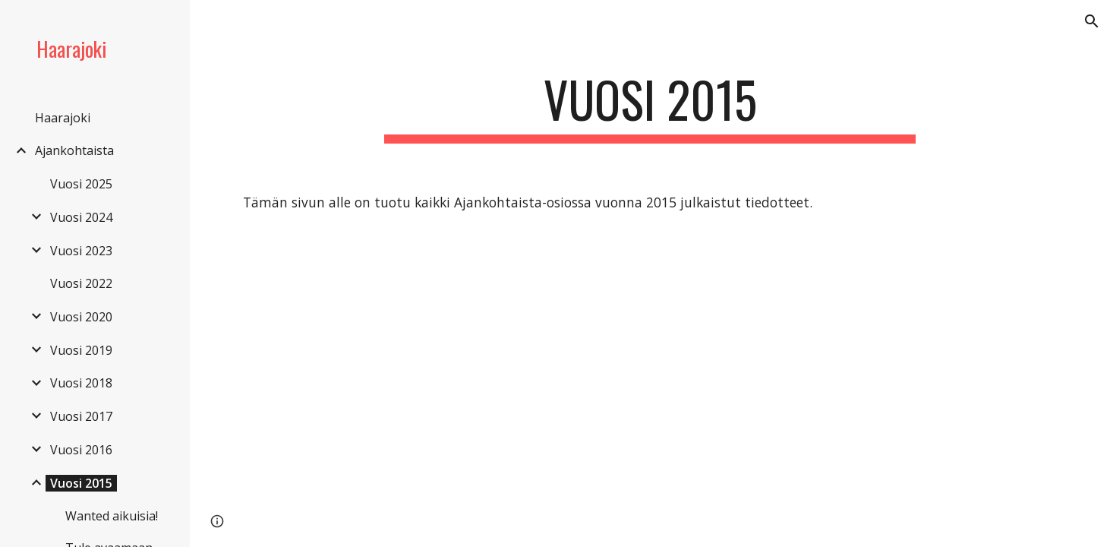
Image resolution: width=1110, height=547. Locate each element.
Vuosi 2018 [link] (81, 383)
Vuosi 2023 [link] (81, 250)
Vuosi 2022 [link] (81, 283)
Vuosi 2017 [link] (81, 416)
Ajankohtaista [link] (74, 150)
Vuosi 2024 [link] (81, 217)
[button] (1092, 21)
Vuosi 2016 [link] (81, 449)
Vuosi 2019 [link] (81, 350)
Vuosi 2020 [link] (81, 316)
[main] (650, 107)
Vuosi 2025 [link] (81, 183)
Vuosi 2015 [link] (81, 483)
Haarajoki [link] (62, 117)
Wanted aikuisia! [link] (111, 515)
